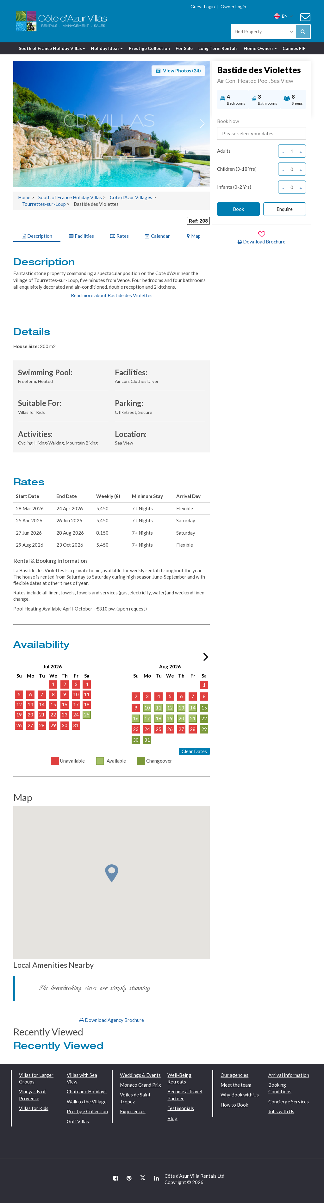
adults (224, 151)
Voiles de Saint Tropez (135, 1098)
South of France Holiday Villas (52, 48)
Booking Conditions (279, 1088)
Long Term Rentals (218, 48)
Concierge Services (288, 1101)
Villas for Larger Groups (36, 1078)
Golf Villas (78, 1121)
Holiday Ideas (107, 48)
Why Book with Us (240, 1094)
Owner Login (233, 7)
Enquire (285, 209)
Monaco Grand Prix (140, 1085)
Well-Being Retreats (179, 1078)
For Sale (184, 48)
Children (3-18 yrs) (237, 169)
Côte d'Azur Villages (131, 197)
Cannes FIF (294, 48)
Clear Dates (194, 751)
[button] (202, 124)
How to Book (234, 1105)
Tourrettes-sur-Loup (44, 204)
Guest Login (202, 7)
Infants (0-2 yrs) (234, 187)
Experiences (133, 1111)
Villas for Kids (33, 1108)
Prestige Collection (149, 48)
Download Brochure (261, 241)
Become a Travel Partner (184, 1095)
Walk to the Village (87, 1101)
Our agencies (234, 1075)
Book (238, 209)
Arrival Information (288, 1075)
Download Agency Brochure (111, 1020)
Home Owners (260, 48)
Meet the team (236, 1085)
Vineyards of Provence (32, 1095)
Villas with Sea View (82, 1078)
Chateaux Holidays (87, 1091)
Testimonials (180, 1108)
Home (24, 197)
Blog (172, 1118)
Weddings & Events (140, 1075)
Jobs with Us (281, 1111)
